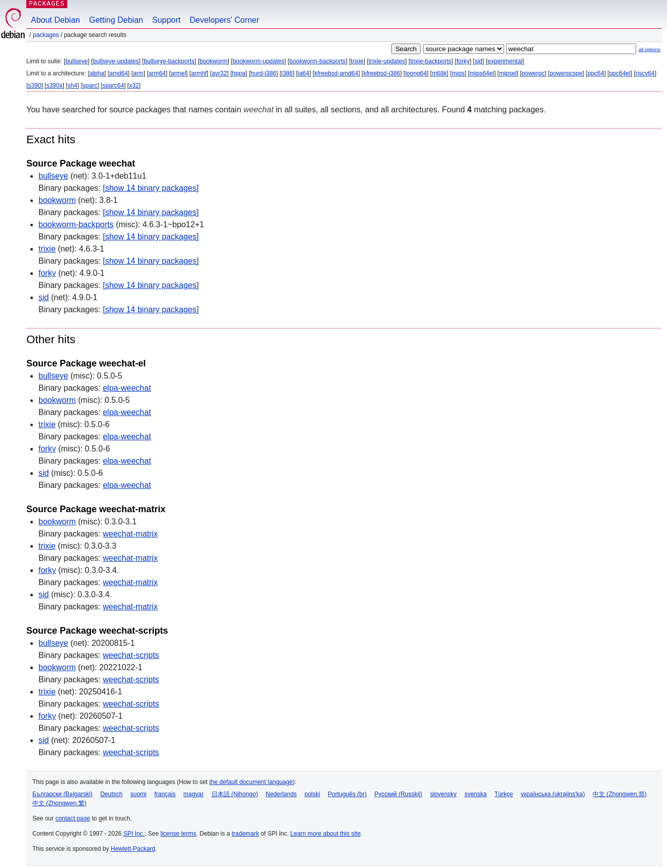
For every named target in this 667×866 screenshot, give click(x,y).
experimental (504, 61)
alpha (97, 73)
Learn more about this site (325, 833)
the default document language (251, 782)
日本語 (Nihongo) (235, 794)
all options (649, 49)
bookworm (213, 61)
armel (178, 73)
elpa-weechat (127, 388)
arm (138, 73)
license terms (178, 833)
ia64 (303, 73)
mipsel (508, 73)
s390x (54, 85)
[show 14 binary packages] (150, 188)
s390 (34, 85)
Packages (46, 34)
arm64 (157, 73)
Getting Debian (116, 20)
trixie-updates (386, 61)
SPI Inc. (134, 833)
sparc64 (113, 85)
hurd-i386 (263, 73)
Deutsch (111, 794)
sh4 (72, 85)
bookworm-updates (258, 61)
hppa (238, 73)
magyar (193, 794)
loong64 (416, 73)
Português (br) (347, 794)
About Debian (55, 20)
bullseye (76, 61)
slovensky (443, 794)
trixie (357, 61)
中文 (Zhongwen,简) (620, 794)
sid (478, 61)
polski (312, 794)
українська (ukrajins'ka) (553, 794)
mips (458, 73)
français (165, 794)
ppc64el (620, 73)
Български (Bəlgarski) (62, 794)
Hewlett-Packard (133, 848)
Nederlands (281, 794)
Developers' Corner (224, 20)
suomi (139, 794)
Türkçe (503, 794)
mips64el (482, 73)
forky (463, 61)
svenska (476, 794)
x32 (134, 85)
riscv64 (645, 73)
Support (166, 20)
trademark (245, 833)
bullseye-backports (169, 61)
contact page (72, 818)
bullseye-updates (116, 61)
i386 (287, 73)
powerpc (533, 73)
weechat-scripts (131, 655)
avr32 (219, 73)
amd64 (118, 73)
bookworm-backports (317, 61)
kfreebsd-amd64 (336, 73)
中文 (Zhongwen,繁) (59, 803)
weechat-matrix (130, 533)
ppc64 (596, 73)
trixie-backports (430, 61)
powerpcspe (566, 73)
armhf (199, 73)
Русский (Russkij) (398, 794)
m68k (439, 73)
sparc (89, 85)
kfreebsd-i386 (381, 73)
